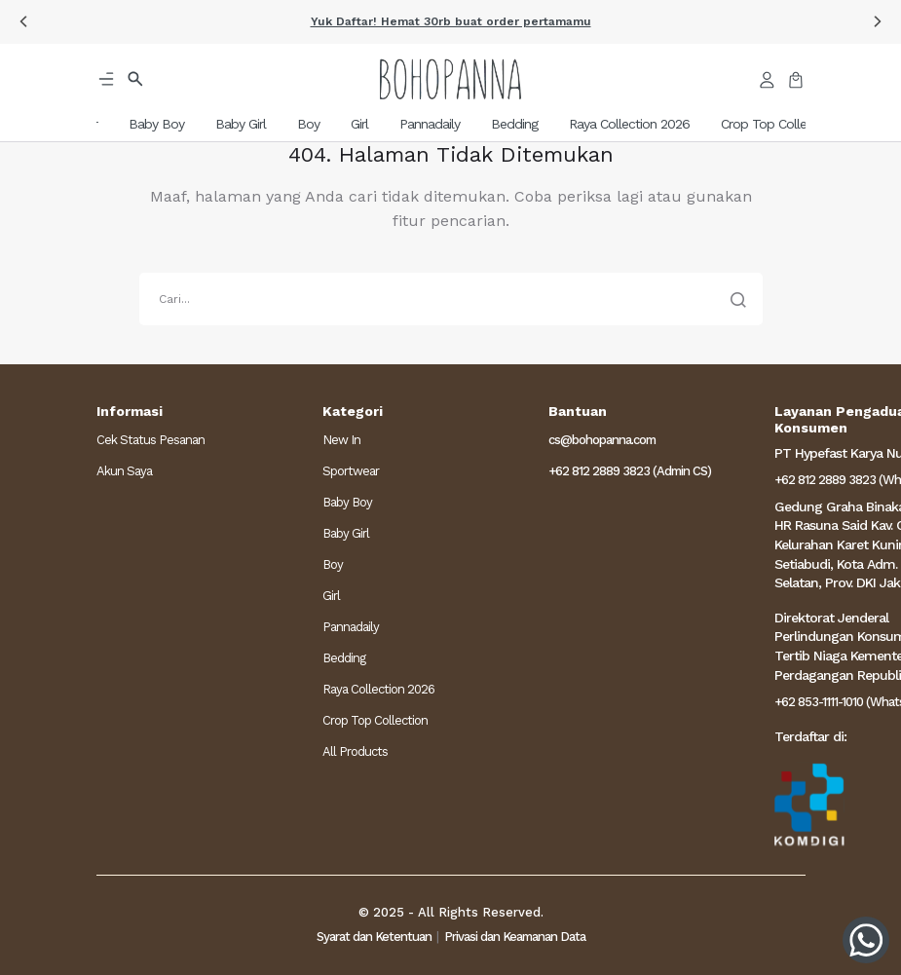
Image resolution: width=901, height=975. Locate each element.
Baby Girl (345, 533)
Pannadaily (350, 626)
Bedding (343, 658)
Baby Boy (347, 502)
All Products (355, 751)
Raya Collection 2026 (378, 689)
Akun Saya (124, 471)
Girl (331, 595)
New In (341, 439)
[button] (23, 21)
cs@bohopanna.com (602, 439)
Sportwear (350, 471)
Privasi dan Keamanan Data (514, 936)
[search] (451, 299)
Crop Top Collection (375, 720)
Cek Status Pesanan (150, 439)
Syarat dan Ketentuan (374, 936)
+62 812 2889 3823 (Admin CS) (629, 471)
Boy (332, 564)
